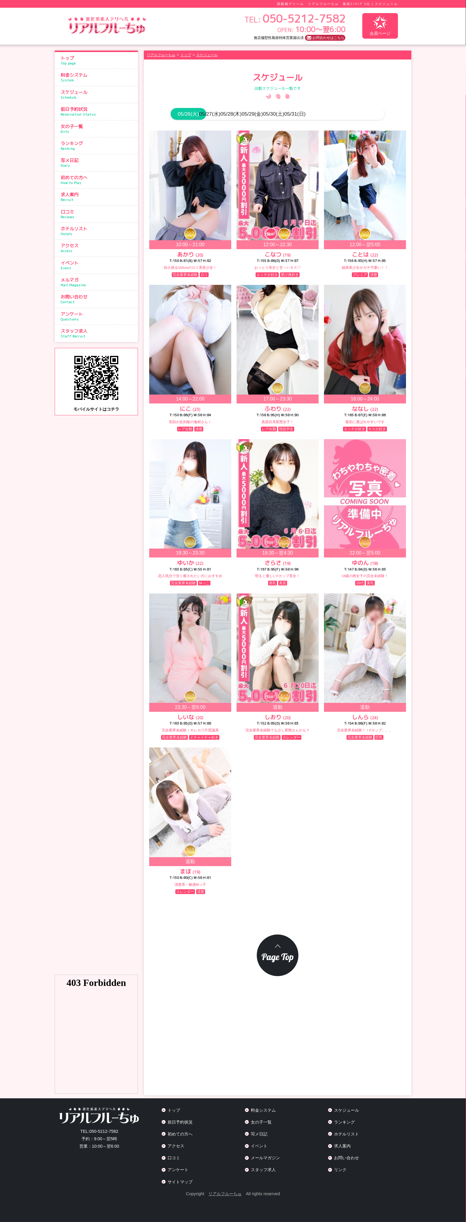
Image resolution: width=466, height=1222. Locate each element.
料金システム (98, 77)
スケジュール (98, 94)
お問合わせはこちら (328, 38)
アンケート (98, 316)
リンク (340, 1169)
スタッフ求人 (98, 333)
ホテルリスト (98, 231)
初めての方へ (98, 180)
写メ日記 (98, 162)
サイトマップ (180, 1181)
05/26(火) (188, 114)
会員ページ (380, 25)
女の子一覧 (98, 128)
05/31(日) (366, 114)
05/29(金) (295, 114)
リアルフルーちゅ (225, 1193)
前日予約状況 (98, 111)
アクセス (98, 248)
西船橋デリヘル (290, 4)
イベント (98, 265)
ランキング (98, 145)
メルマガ (98, 282)
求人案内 (98, 196)
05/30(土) (331, 114)
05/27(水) (224, 114)
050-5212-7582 (99, 1131)
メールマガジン (265, 1157)
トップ (98, 60)
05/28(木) (259, 114)
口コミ (98, 214)
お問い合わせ (98, 299)
